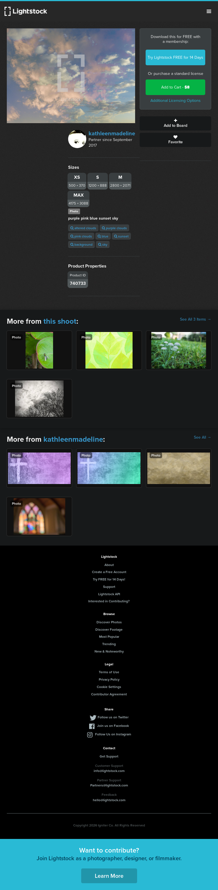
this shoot (59, 321)
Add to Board (175, 123)
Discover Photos (109, 622)
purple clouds (114, 228)
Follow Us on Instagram (113, 734)
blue (103, 236)
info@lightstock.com (109, 770)
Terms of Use (109, 672)
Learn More (109, 876)
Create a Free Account (109, 571)
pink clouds (81, 236)
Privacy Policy (109, 679)
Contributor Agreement (109, 694)
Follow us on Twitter (113, 717)
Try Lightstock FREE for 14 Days (175, 57)
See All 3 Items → (195, 319)
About (109, 564)
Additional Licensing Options (175, 101)
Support (109, 586)
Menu (208, 11)
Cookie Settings (109, 686)
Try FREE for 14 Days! (109, 579)
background (81, 244)
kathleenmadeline (112, 133)
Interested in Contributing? (109, 601)
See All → (202, 437)
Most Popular (109, 636)
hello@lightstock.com (109, 800)
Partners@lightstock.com (109, 785)
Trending (109, 643)
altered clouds (83, 228)
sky (102, 244)
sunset (121, 236)
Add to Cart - (175, 87)
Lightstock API (109, 594)
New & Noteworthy (109, 651)
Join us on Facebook (113, 725)
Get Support (109, 756)
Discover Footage (109, 629)
